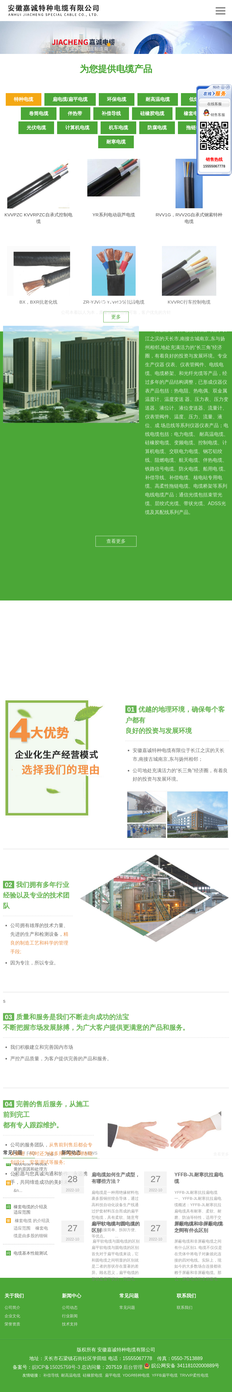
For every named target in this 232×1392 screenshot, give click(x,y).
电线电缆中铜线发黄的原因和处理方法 (30, 1174)
